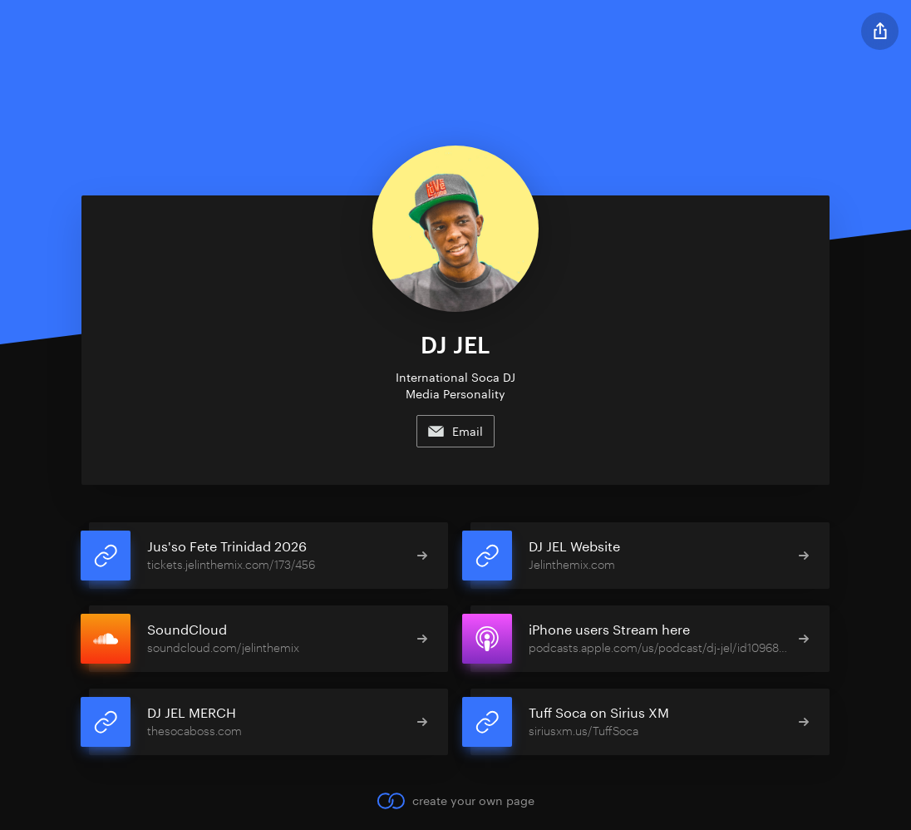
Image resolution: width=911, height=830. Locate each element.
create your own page (455, 801)
